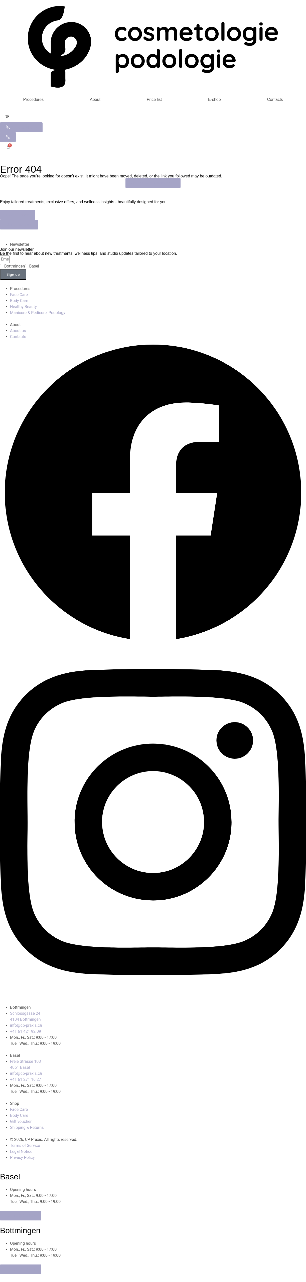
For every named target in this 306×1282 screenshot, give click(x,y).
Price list (154, 99)
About (95, 99)
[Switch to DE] (7, 116)
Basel (34, 266)
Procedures (33, 99)
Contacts (275, 99)
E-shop (214, 99)
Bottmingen (14, 266)
